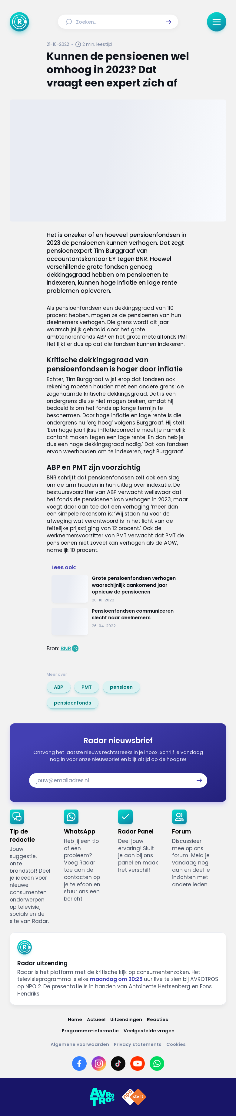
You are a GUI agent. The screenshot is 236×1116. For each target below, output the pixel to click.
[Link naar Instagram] (98, 1063)
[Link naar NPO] (134, 1097)
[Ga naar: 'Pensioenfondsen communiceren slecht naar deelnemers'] (121, 621)
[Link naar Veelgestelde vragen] (149, 1030)
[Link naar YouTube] (137, 1063)
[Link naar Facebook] (79, 1063)
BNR (66, 648)
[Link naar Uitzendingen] (126, 1019)
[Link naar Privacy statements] (137, 1044)
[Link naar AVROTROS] (102, 1097)
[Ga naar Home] (19, 22)
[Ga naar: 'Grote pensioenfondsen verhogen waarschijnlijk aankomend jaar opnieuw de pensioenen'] (121, 589)
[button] (168, 22)
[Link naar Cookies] (176, 1044)
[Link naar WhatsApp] (157, 1063)
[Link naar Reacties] (157, 1019)
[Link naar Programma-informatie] (90, 1030)
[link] (59, 687)
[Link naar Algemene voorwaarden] (80, 1044)
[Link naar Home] (75, 1019)
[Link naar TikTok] (118, 1063)
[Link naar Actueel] (96, 1019)
